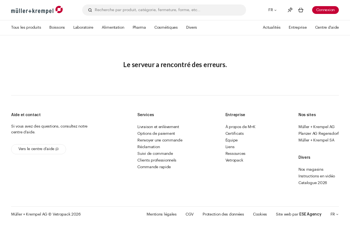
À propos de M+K (240, 127)
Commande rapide (154, 167)
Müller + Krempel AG (316, 127)
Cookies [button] (260, 214)
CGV (190, 214)
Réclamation (148, 147)
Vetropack (234, 160)
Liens (230, 147)
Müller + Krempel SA (316, 140)
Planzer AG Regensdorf (318, 134)
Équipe (231, 140)
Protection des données (223, 214)
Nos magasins (311, 170)
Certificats (234, 134)
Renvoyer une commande (159, 140)
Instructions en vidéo (316, 176)
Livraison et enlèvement (158, 127)
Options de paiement (156, 134)
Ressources (235, 154)
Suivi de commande (155, 154)
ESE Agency (310, 214)
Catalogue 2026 (312, 183)
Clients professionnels (156, 160)
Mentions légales (162, 214)
